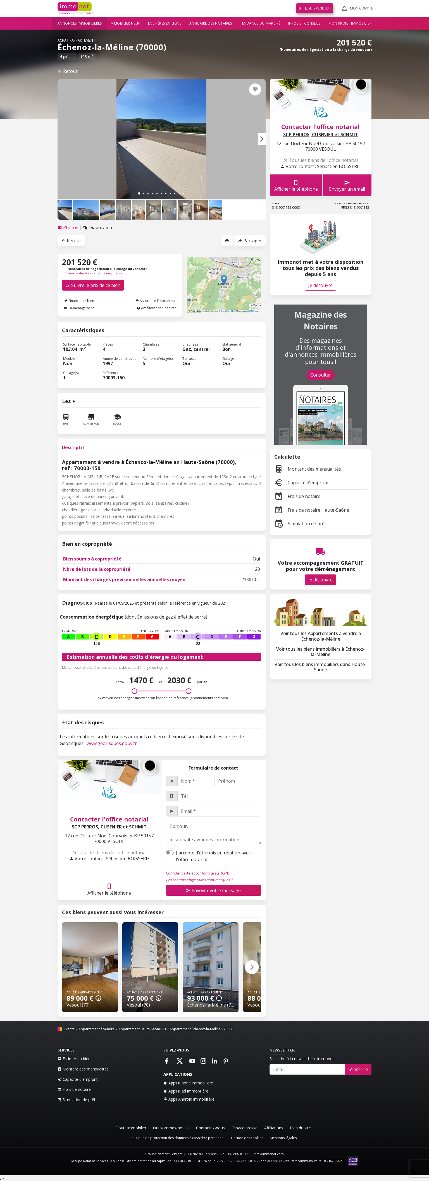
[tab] (68, 227)
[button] (262, 139)
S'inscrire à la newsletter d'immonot (302, 1058)
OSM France (254, 311)
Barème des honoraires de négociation (94, 273)
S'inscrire (358, 1069)
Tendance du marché (260, 23)
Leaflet (206, 311)
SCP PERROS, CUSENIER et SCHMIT (109, 827)
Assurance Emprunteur (155, 300)
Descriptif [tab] (73, 447)
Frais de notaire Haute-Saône (311, 510)
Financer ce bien (79, 300)
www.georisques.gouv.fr (112, 743)
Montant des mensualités (307, 469)
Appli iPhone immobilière (188, 1083)
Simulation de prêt (300, 523)
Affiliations (273, 1127)
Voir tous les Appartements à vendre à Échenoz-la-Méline (320, 636)
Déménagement (79, 308)
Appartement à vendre (96, 1029)
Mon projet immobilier (350, 23)
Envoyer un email (347, 185)
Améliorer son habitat (156, 308)
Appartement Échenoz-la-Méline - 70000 (201, 1029)
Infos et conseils (304, 23)
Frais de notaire (297, 496)
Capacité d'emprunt (301, 482)
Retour (68, 71)
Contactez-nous (210, 1127)
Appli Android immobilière (188, 1099)
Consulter (320, 375)
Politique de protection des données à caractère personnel (177, 1138)
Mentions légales (283, 1138)
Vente (70, 1029)
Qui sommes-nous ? (171, 1127)
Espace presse (245, 1127)
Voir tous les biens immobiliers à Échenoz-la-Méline (320, 651)
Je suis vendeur (315, 8)
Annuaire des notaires (210, 23)
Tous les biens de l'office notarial (109, 852)
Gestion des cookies (247, 1138)
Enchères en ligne (165, 23)
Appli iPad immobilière (185, 1091)
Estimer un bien (74, 1058)
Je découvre (320, 285)
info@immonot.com (269, 1154)
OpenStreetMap (228, 311)
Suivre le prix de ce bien (93, 285)
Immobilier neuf (125, 23)
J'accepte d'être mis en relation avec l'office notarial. (213, 856)
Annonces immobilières (80, 23)
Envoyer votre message (213, 890)
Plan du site (300, 1127)
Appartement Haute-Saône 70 (142, 1029)
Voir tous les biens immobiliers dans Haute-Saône (320, 667)
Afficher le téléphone (109, 889)
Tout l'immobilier (131, 1127)
